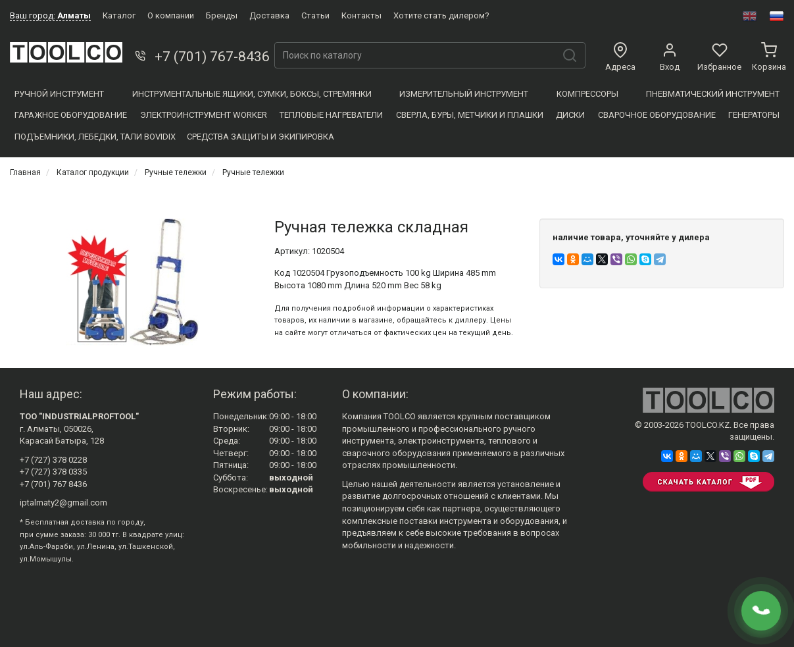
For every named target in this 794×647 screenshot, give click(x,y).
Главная (25, 172)
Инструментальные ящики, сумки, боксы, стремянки (252, 94)
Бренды (221, 15)
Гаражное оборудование (70, 115)
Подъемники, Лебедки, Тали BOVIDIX (95, 137)
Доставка (269, 15)
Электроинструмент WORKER (203, 115)
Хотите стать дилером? (441, 15)
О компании (170, 15)
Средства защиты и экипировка (260, 137)
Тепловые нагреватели (331, 115)
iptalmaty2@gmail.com (63, 502)
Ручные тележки (176, 172)
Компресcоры (587, 94)
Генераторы (754, 115)
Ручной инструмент (59, 94)
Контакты (361, 15)
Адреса (620, 57)
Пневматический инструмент (713, 94)
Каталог (119, 15)
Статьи (315, 15)
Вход (670, 57)
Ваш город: (50, 15)
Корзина (769, 57)
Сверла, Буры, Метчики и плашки (469, 115)
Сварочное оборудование (657, 115)
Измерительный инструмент (463, 94)
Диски (570, 115)
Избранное (719, 57)
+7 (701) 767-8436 (201, 57)
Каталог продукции (93, 172)
